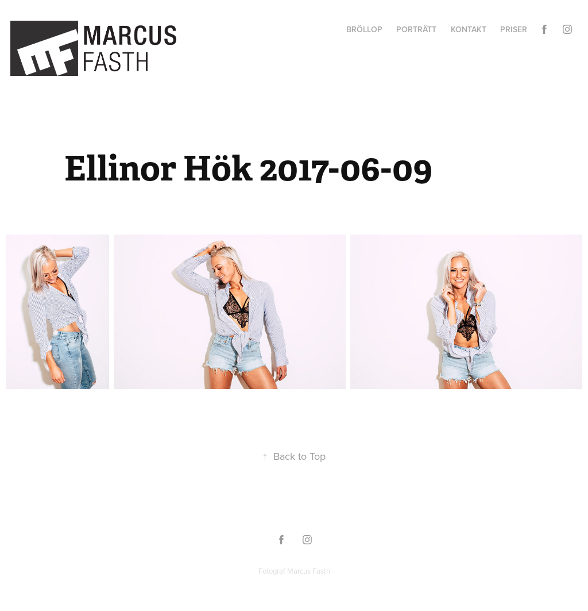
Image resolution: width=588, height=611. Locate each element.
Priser (513, 29)
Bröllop (364, 29)
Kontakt (468, 29)
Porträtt (416, 29)
